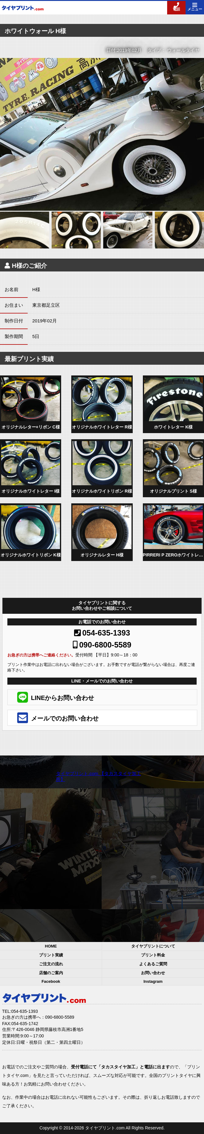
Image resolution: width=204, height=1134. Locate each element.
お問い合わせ (153, 973)
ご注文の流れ (51, 964)
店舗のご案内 (51, 973)
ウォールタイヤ (183, 50)
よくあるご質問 (153, 964)
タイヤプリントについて (153, 946)
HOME (51, 946)
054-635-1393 (102, 633)
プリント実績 (51, 955)
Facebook (50, 981)
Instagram (153, 981)
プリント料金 (153, 955)
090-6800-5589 (102, 644)
